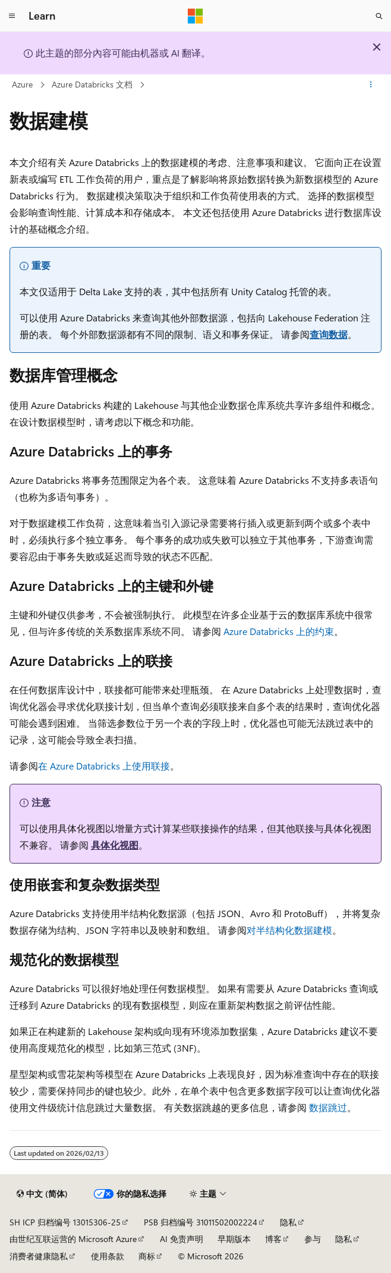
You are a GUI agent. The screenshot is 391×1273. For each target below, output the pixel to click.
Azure (22, 84)
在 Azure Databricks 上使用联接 (104, 765)
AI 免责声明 (181, 1238)
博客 (273, 1238)
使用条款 (107, 1256)
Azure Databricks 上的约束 (278, 631)
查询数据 (329, 334)
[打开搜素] (379, 16)
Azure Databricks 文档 (92, 84)
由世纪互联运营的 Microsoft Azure (73, 1238)
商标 (146, 1256)
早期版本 (234, 1238)
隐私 (288, 1222)
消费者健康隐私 (39, 1256)
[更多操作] (371, 85)
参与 (312, 1238)
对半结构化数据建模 (289, 930)
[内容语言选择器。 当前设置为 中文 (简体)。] (42, 1193)
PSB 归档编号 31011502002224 (200, 1222)
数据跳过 (328, 1107)
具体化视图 (114, 845)
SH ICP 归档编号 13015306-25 (65, 1222)
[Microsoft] (195, 16)
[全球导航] (12, 16)
